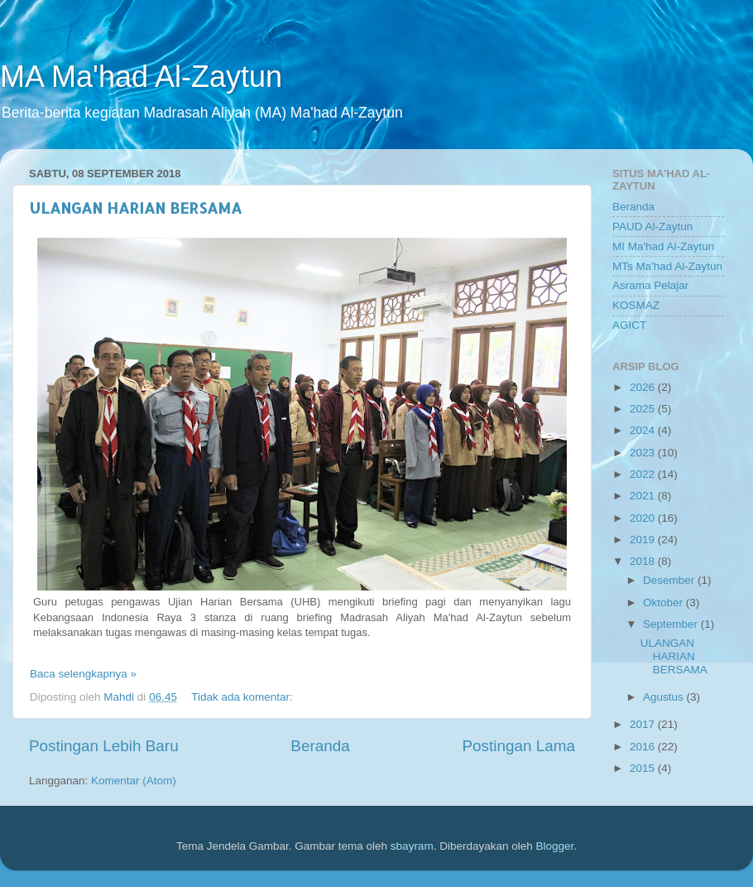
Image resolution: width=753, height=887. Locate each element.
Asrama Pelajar (650, 285)
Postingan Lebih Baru (104, 745)
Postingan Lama (518, 745)
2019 (644, 539)
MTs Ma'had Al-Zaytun (667, 266)
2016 (644, 746)
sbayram (412, 846)
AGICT (629, 325)
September (672, 624)
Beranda (319, 745)
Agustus (665, 697)
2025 (644, 409)
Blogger (554, 846)
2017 (644, 724)
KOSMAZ (635, 305)
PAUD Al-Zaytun (652, 226)
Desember (670, 580)
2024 (644, 430)
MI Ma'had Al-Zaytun (663, 246)
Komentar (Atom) (133, 780)
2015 (644, 768)
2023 (644, 452)
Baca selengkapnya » (83, 674)
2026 (644, 387)
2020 (644, 518)
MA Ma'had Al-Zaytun (141, 77)
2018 (644, 561)
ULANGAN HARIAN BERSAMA (136, 207)
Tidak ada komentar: (243, 697)
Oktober (664, 602)
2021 (644, 495)
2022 (644, 474)
